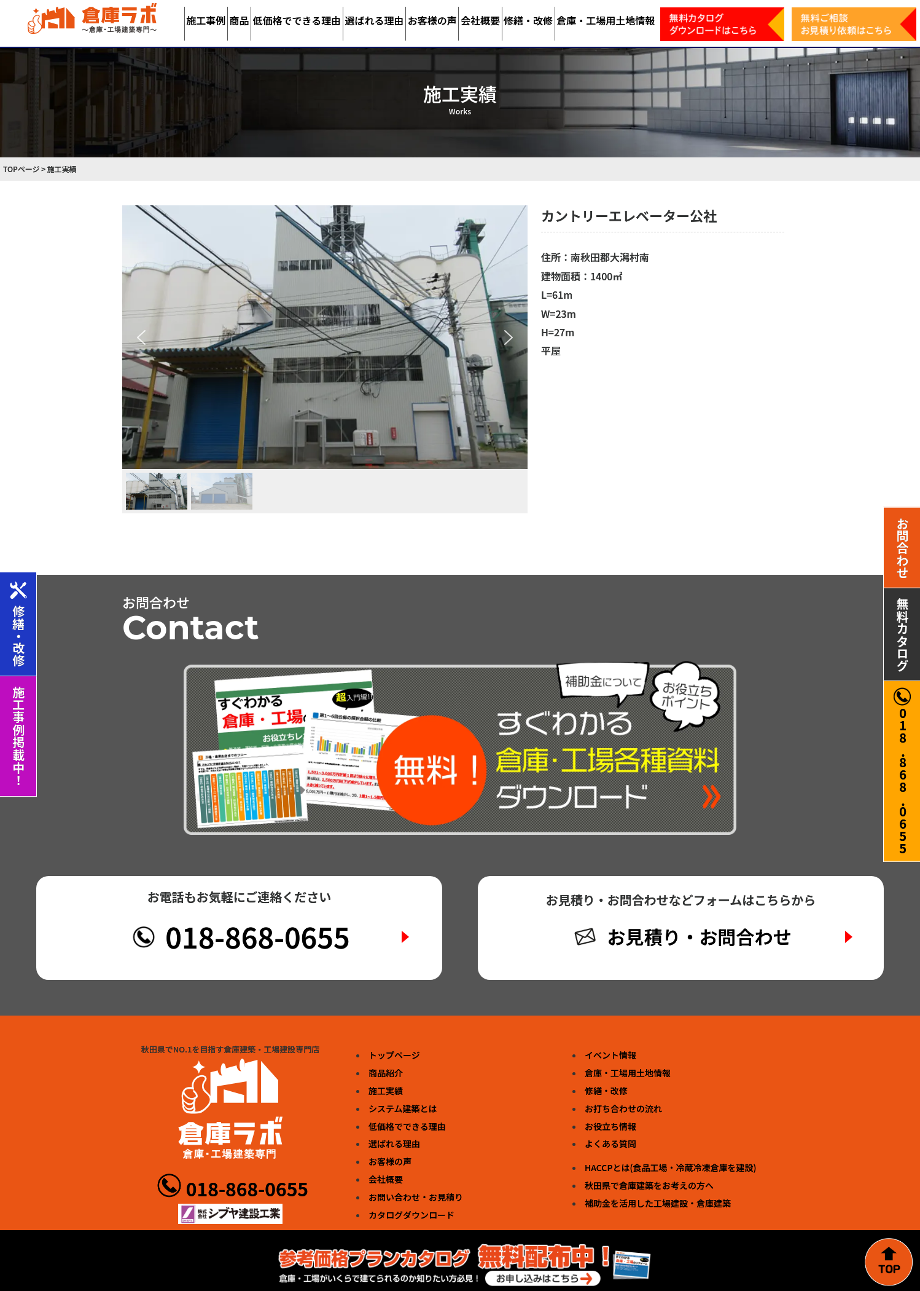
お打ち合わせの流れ (623, 1108)
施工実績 (385, 1090)
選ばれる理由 (374, 20)
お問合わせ (902, 547)
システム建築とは (402, 1108)
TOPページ (21, 169)
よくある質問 (610, 1143)
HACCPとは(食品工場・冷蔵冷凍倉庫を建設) (670, 1167)
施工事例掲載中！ (19, 736)
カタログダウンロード (411, 1215)
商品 (239, 20)
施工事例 (205, 20)
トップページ (394, 1055)
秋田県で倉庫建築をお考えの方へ (649, 1185)
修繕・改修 (528, 20)
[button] (141, 337)
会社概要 (480, 20)
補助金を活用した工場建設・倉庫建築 (658, 1203)
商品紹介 (385, 1073)
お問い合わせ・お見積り (415, 1197)
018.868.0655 (902, 771)
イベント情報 (610, 1055)
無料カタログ (902, 634)
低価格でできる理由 (297, 20)
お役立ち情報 (610, 1126)
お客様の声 (432, 20)
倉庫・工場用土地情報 (605, 20)
